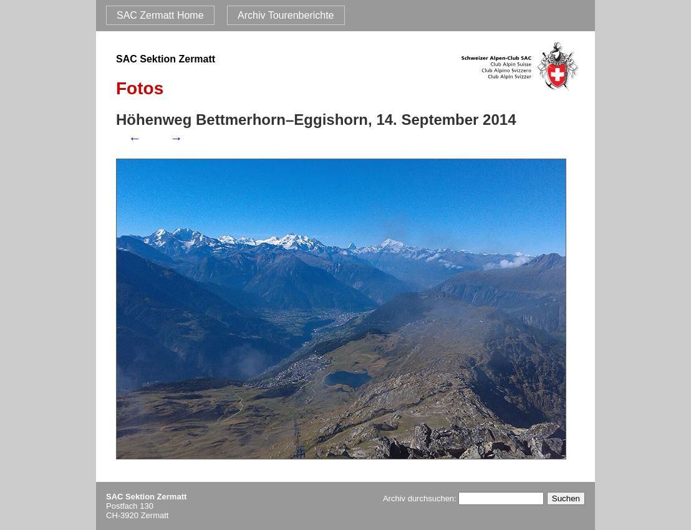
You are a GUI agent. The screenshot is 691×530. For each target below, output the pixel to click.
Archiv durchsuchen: (463, 498)
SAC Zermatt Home (160, 15)
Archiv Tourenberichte (286, 15)
